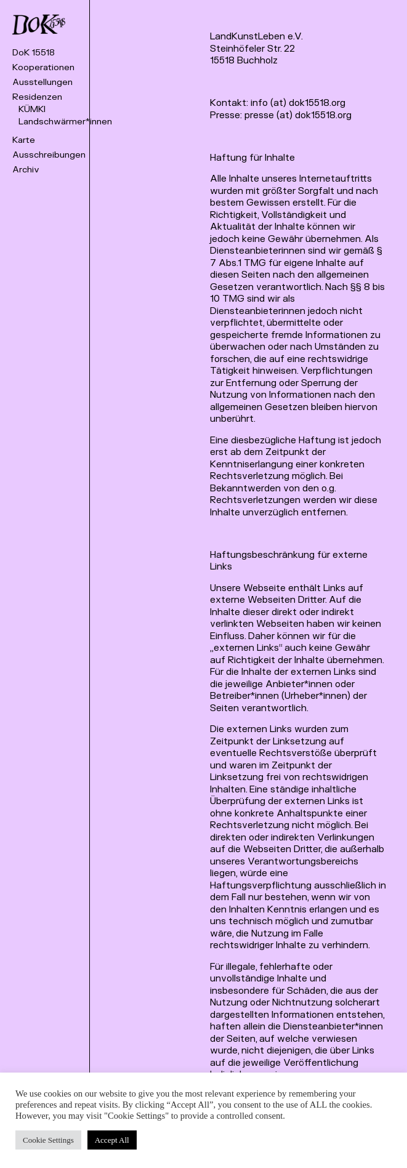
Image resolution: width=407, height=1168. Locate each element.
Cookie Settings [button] (48, 1140)
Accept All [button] (112, 1140)
